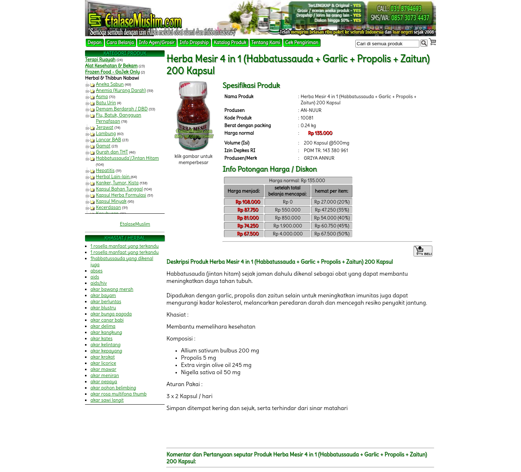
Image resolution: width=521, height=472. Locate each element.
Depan (95, 42)
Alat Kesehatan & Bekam (111, 66)
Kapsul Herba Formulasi (121, 195)
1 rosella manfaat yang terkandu (124, 246)
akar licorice (103, 363)
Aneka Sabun (110, 84)
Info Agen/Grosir (156, 42)
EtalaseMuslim (135, 224)
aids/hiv (98, 283)
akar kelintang (105, 345)
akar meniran (104, 375)
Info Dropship (193, 42)
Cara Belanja (120, 42)
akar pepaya (103, 382)
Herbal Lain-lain (113, 177)
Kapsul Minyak (111, 201)
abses (96, 271)
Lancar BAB (108, 140)
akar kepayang (106, 351)
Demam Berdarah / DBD (122, 109)
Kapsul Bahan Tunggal (119, 189)
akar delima (102, 326)
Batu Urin (106, 103)
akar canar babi (107, 320)
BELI (423, 251)
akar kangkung (106, 332)
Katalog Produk (230, 42)
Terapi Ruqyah (100, 60)
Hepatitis (105, 170)
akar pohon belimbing (113, 388)
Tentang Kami (265, 42)
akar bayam (103, 295)
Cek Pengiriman (301, 42)
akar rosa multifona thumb (118, 394)
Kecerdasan (108, 207)
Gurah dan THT (112, 152)
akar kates (101, 338)
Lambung (106, 133)
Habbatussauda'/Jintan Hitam (127, 158)
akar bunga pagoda (111, 314)
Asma (102, 96)
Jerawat (104, 127)
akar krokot (102, 357)
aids (94, 277)
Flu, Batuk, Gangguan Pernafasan (118, 118)
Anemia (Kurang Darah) (121, 90)
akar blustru (103, 308)
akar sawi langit (107, 400)
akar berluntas (105, 301)
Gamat (103, 146)
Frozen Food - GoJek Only (112, 72)
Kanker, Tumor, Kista (117, 183)
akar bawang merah (111, 289)
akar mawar (103, 369)
